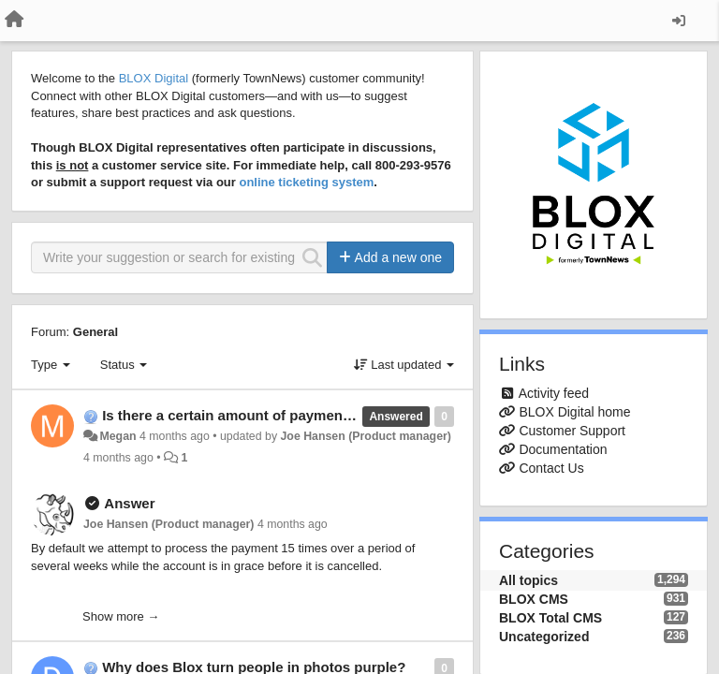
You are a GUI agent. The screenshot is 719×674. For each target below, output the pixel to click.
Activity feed (554, 393)
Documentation (563, 449)
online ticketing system (306, 182)
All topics (528, 580)
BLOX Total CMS (550, 617)
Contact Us (551, 468)
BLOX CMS (533, 599)
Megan (117, 436)
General (95, 332)
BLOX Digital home (574, 411)
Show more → (120, 616)
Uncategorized (544, 636)
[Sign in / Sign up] (679, 21)
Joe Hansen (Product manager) (365, 436)
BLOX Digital (153, 78)
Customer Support (572, 430)
